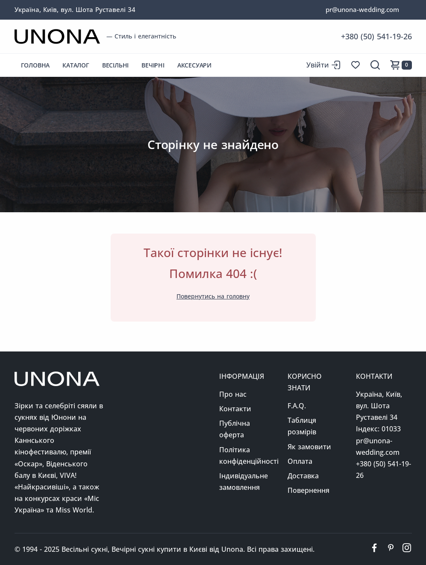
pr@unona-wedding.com (362, 9)
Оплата (300, 461)
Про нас (233, 394)
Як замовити (309, 446)
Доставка (303, 475)
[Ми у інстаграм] (407, 549)
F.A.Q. (297, 405)
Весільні (115, 65)
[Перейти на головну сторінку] (57, 36)
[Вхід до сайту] (323, 65)
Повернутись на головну (213, 296)
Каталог (75, 65)
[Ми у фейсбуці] (374, 549)
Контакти (235, 408)
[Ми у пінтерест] (390, 549)
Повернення (308, 490)
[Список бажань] (355, 65)
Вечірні (153, 65)
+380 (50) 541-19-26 (376, 36)
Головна (35, 65)
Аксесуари (194, 65)
